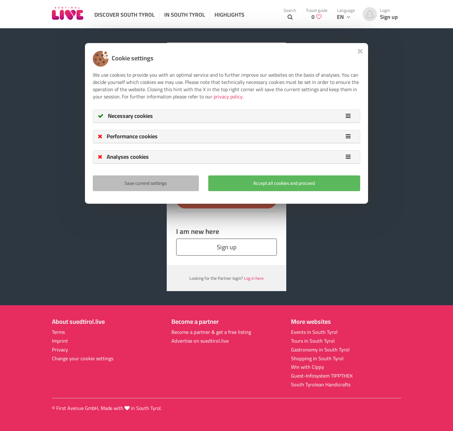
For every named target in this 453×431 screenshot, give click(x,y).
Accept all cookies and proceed (284, 183)
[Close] (360, 51)
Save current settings (146, 183)
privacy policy (228, 96)
